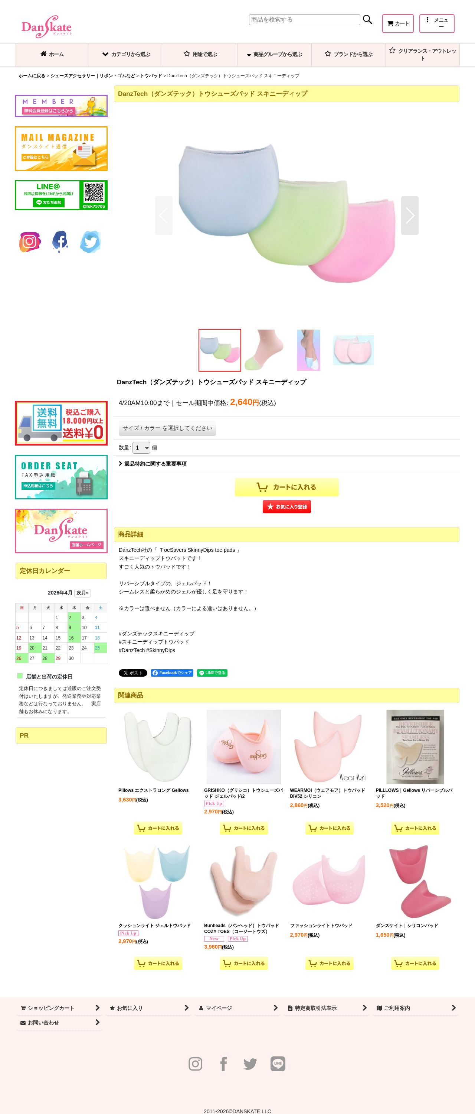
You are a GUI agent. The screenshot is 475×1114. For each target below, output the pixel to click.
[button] (437, 23)
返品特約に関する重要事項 (153, 464)
